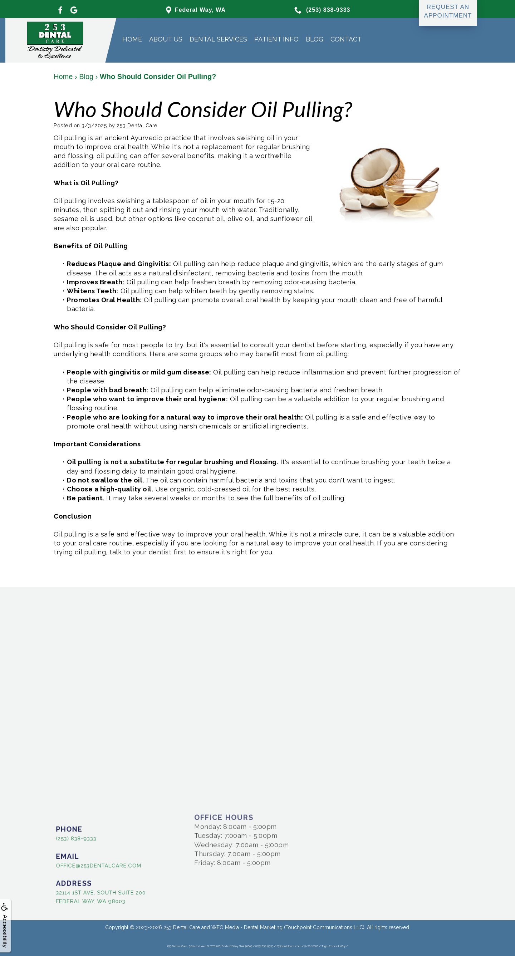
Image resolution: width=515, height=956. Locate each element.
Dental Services (218, 39)
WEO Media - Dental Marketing (247, 927)
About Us (165, 39)
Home (132, 39)
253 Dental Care (181, 927)
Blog (314, 39)
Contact (346, 39)
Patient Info (276, 39)
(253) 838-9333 (68, 837)
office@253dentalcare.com (87, 864)
